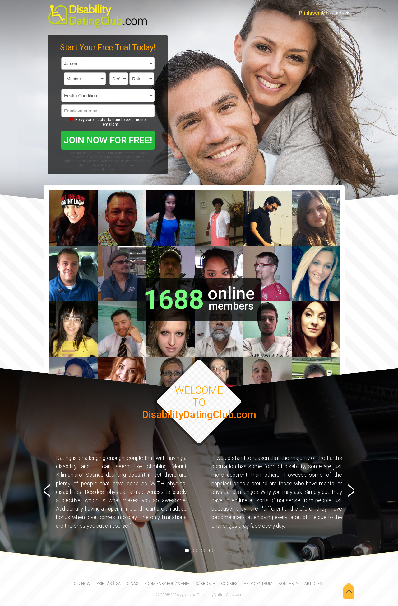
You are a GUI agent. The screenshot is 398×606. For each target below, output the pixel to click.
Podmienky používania (166, 583)
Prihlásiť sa (108, 583)
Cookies (143, 161)
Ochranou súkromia (116, 161)
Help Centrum (257, 583)
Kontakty (288, 583)
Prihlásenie (312, 13)
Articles (313, 583)
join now (81, 583)
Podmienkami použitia (80, 161)
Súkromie (205, 583)
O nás (132, 583)
